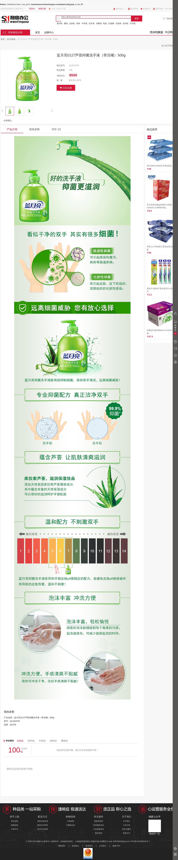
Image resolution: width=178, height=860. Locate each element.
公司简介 (102, 846)
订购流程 (70, 821)
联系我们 (89, 846)
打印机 (133, 23)
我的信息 (119, 9)
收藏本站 (147, 9)
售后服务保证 (98, 825)
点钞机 (72, 23)
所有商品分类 (15, 32)
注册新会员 (70, 825)
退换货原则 (98, 821)
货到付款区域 (42, 821)
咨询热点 (75, 846)
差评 (53, 741)
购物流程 (14, 825)
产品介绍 (12, 129)
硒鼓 (66, 23)
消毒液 (99, 23)
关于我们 (126, 821)
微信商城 (134, 9)
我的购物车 (171, 18)
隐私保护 (61, 846)
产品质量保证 (98, 829)
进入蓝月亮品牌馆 (169, 45)
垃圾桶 (111, 23)
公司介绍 (126, 825)
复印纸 (59, 23)
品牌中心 (49, 32)
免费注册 (42, 9)
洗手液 (91, 23)
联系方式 (126, 833)
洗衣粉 (125, 23)
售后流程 (14, 821)
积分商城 (11, 39)
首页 (37, 32)
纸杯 (78, 23)
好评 (31, 741)
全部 (20, 741)
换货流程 (98, 833)
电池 (105, 23)
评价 (56, 129)
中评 (42, 741)
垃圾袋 (118, 23)
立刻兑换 (66, 87)
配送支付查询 (42, 825)
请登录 (32, 9)
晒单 (64, 741)
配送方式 (116, 846)
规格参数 (34, 129)
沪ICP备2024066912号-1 (140, 841)
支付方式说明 (42, 829)
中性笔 (84, 23)
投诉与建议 (126, 829)
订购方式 (14, 829)
